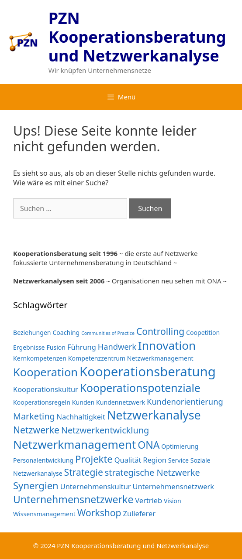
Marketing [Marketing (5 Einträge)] (34, 416)
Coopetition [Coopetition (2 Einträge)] (203, 332)
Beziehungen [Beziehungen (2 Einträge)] (32, 332)
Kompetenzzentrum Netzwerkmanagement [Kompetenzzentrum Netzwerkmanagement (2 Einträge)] (131, 358)
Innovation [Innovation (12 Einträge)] (167, 345)
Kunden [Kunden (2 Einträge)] (83, 402)
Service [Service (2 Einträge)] (178, 460)
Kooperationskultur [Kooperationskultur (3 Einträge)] (45, 389)
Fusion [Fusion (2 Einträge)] (56, 347)
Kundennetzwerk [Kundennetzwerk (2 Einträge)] (120, 402)
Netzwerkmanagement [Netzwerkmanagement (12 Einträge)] (74, 444)
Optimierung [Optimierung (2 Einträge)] (179, 446)
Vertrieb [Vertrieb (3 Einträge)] (148, 500)
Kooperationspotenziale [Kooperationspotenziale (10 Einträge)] (140, 388)
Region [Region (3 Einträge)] (154, 460)
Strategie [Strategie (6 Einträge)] (83, 472)
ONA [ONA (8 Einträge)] (148, 445)
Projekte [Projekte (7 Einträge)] (94, 458)
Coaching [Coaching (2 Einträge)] (66, 332)
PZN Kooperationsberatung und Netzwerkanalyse (137, 36)
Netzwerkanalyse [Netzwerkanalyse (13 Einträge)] (154, 415)
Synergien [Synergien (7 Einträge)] (36, 485)
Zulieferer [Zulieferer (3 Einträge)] (139, 513)
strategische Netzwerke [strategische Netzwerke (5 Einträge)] (152, 472)
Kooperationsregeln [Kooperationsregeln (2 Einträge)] (41, 402)
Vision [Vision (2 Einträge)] (172, 501)
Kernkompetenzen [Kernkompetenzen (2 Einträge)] (39, 358)
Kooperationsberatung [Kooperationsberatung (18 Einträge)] (148, 371)
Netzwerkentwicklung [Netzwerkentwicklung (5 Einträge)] (105, 430)
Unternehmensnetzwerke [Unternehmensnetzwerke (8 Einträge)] (73, 499)
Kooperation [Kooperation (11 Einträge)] (45, 372)
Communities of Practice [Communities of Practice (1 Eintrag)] (108, 333)
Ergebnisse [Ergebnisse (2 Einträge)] (29, 347)
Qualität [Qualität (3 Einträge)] (128, 460)
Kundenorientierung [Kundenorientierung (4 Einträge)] (185, 401)
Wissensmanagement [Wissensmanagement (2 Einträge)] (44, 514)
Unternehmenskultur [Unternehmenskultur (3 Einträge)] (95, 486)
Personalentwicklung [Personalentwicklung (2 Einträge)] (43, 460)
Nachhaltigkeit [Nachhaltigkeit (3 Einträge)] (81, 417)
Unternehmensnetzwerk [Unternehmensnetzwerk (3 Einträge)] (173, 486)
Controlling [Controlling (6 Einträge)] (160, 331)
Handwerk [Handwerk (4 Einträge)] (117, 346)
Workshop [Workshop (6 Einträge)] (99, 512)
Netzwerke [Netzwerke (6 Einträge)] (36, 429)
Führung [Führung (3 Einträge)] (81, 347)
